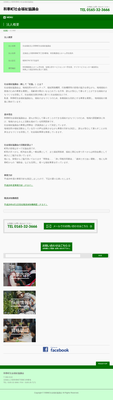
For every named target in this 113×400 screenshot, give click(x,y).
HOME (5, 30)
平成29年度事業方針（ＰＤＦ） (18, 185)
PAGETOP (102, 364)
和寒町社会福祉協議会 (21, 9)
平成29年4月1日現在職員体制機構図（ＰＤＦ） (26, 204)
